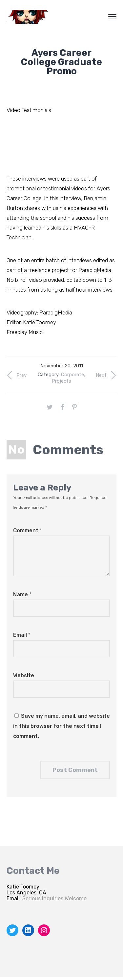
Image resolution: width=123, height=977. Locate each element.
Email (22, 635)
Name (22, 594)
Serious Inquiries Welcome (54, 898)
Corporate (72, 374)
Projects (61, 381)
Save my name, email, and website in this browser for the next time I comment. (61, 726)
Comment (27, 530)
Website (23, 675)
